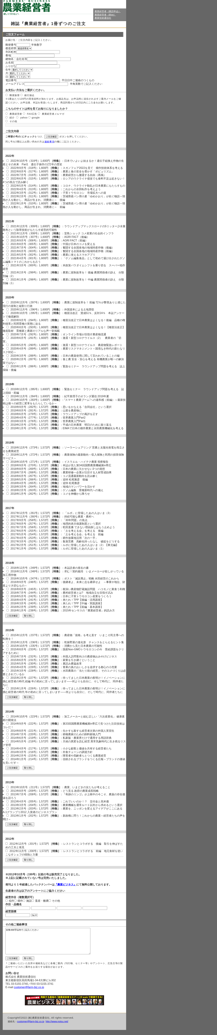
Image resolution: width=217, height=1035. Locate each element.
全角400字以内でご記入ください (53, 943)
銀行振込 (26, 95)
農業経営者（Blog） (105, 14)
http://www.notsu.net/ (57, 1026)
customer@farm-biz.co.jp (29, 992)
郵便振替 (12, 95)
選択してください (22, 69)
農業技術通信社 (103, 18)
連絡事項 (49, 141)
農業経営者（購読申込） (108, 11)
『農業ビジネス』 (65, 884)
